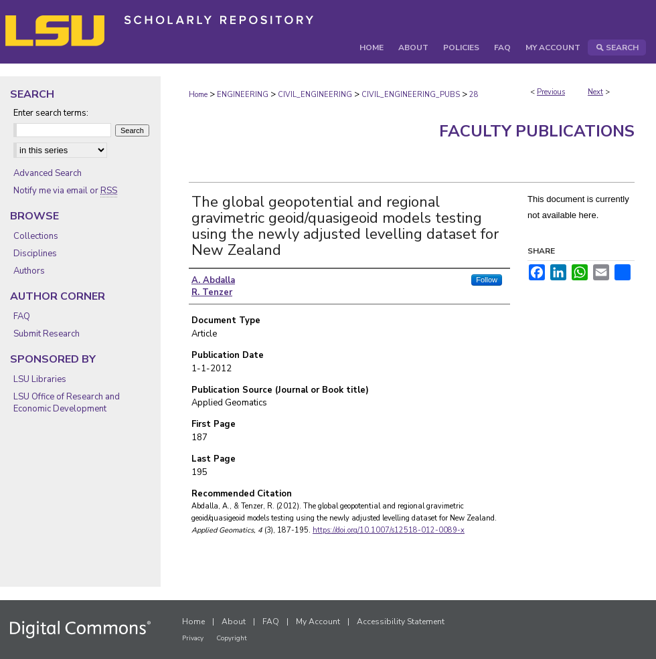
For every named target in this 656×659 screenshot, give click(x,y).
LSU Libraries (39, 379)
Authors (29, 271)
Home (198, 95)
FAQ (21, 316)
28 (474, 95)
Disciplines (35, 254)
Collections (35, 236)
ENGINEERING (242, 95)
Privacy (192, 638)
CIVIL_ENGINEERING (315, 95)
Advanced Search (47, 173)
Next (595, 92)
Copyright (231, 638)
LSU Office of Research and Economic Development (66, 403)
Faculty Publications (537, 131)
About (234, 621)
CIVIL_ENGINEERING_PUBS (410, 95)
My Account (318, 621)
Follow (486, 280)
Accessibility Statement (400, 621)
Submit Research (46, 334)
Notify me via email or (65, 191)
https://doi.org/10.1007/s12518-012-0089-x (389, 530)
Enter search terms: (50, 113)
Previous (551, 92)
